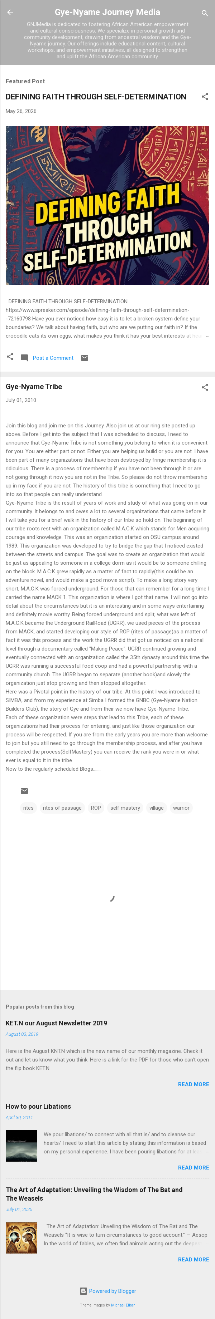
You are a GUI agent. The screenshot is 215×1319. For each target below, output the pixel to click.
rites (28, 808)
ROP (96, 808)
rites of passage (62, 808)
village (156, 808)
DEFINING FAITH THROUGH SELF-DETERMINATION (96, 96)
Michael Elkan (123, 1305)
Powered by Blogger (107, 1291)
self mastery (125, 808)
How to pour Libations (38, 1106)
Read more (193, 1084)
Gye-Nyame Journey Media (107, 12)
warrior (181, 808)
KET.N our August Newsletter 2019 (56, 1023)
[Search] (205, 14)
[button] (205, 97)
